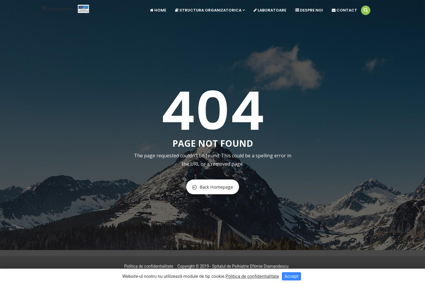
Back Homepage (212, 187)
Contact (344, 10)
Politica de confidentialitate (148, 266)
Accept (291, 276)
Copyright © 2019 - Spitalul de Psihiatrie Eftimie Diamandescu (232, 266)
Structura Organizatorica (210, 10)
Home (158, 10)
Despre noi (309, 10)
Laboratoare (270, 10)
